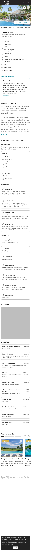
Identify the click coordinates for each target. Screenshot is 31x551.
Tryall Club (4, 34)
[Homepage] (5, 3)
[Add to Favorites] (28, 7)
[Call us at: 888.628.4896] (23, 2)
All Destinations (10, 477)
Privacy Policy (10, 544)
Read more (6, 96)
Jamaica (16, 34)
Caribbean (22, 34)
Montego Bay (10, 34)
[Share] (24, 7)
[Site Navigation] (28, 2)
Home (3, 477)
